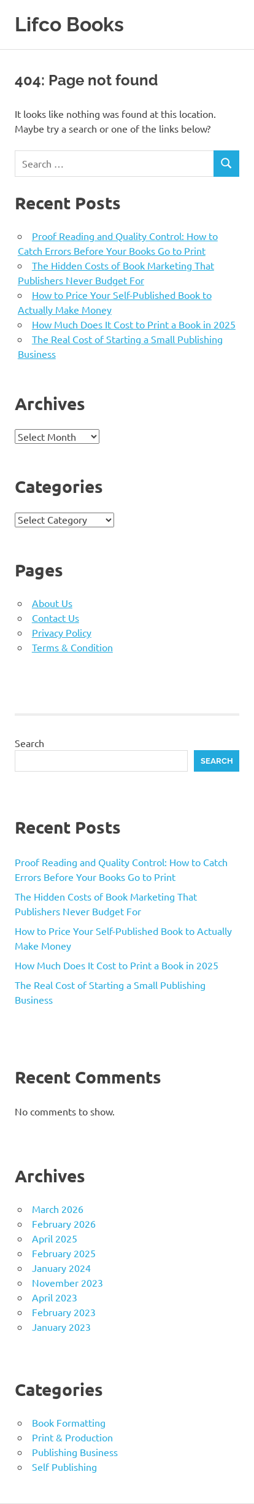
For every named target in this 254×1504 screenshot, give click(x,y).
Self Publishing (64, 1466)
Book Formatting (69, 1422)
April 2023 (54, 1297)
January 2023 (61, 1326)
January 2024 (61, 1268)
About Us (52, 603)
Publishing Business (75, 1452)
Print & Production (72, 1437)
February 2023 (64, 1312)
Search (29, 743)
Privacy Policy (61, 632)
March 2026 (57, 1209)
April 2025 (54, 1238)
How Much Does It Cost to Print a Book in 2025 (134, 324)
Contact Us (55, 617)
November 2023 (67, 1282)
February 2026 (64, 1223)
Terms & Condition (72, 647)
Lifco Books (69, 24)
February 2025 (64, 1253)
